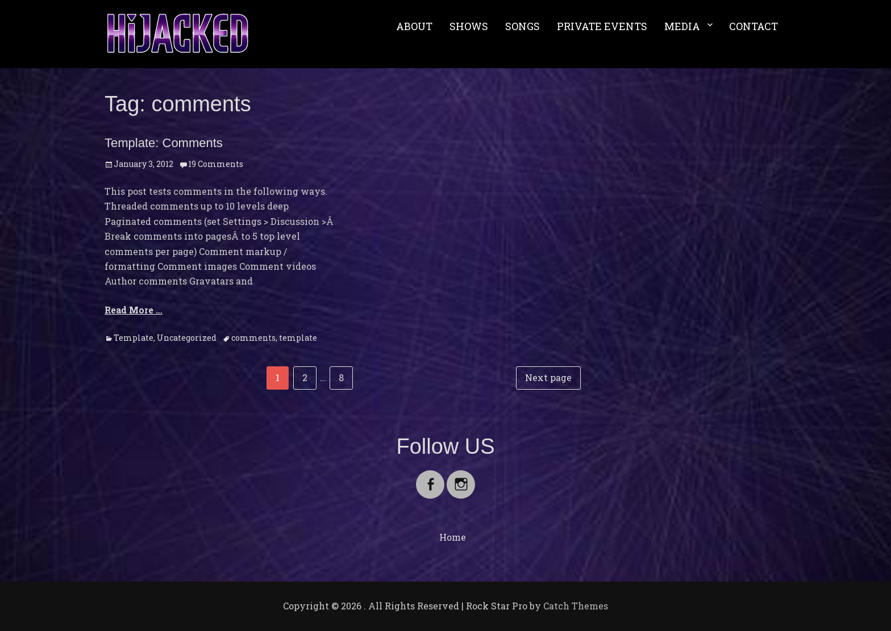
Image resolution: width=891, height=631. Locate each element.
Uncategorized (186, 337)
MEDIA (682, 26)
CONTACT (753, 26)
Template (133, 337)
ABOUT (414, 26)
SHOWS (468, 26)
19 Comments (215, 163)
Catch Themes (575, 606)
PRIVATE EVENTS (602, 26)
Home (452, 537)
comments (253, 337)
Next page (548, 377)
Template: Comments (164, 143)
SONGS (522, 26)
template (298, 337)
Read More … (134, 310)
